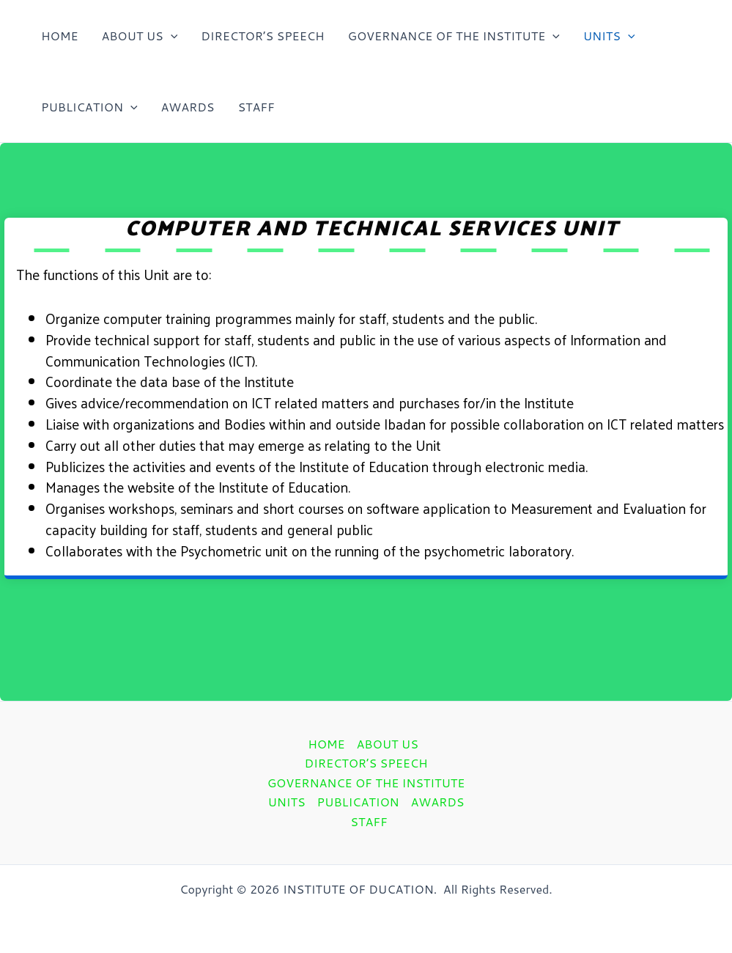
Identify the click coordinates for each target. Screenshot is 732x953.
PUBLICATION (89, 106)
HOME (59, 35)
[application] (170, 35)
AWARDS (188, 106)
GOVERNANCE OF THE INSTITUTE (454, 35)
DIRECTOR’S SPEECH (262, 35)
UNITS (609, 35)
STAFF (255, 106)
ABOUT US (139, 35)
